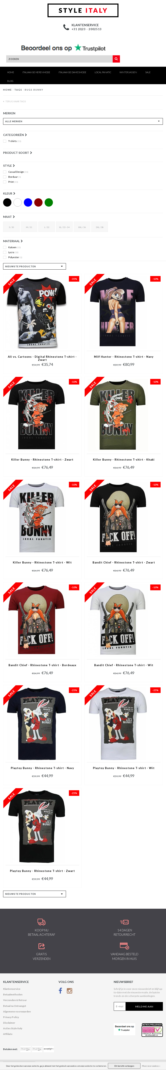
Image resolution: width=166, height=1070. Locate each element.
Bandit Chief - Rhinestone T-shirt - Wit (123, 665)
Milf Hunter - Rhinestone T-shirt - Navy (124, 356)
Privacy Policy (11, 1017)
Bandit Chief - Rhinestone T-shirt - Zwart (124, 562)
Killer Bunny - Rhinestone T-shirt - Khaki (124, 459)
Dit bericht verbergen (124, 1066)
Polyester (15, 257)
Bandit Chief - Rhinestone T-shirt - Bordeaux (42, 665)
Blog (10, 81)
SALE (148, 72)
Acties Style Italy (12, 1028)
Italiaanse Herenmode (36, 72)
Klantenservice (11, 988)
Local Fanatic (103, 72)
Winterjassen (128, 72)
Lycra (13, 252)
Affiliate (7, 1033)
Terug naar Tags (14, 101)
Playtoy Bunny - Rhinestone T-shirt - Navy (42, 768)
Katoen (14, 247)
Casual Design (18, 171)
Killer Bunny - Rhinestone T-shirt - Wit (42, 562)
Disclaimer (9, 1022)
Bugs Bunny (34, 89)
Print (13, 181)
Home (10, 72)
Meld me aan (144, 1006)
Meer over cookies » (151, 1066)
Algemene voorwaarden (17, 1011)
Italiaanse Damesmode (72, 72)
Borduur (14, 176)
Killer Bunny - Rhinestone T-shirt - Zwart (42, 459)
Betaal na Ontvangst (14, 1005)
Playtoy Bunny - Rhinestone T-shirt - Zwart (42, 871)
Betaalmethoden (12, 994)
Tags (18, 89)
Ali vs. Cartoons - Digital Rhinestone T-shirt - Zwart (42, 358)
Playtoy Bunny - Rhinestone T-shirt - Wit (124, 768)
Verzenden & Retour (15, 1000)
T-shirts (14, 141)
